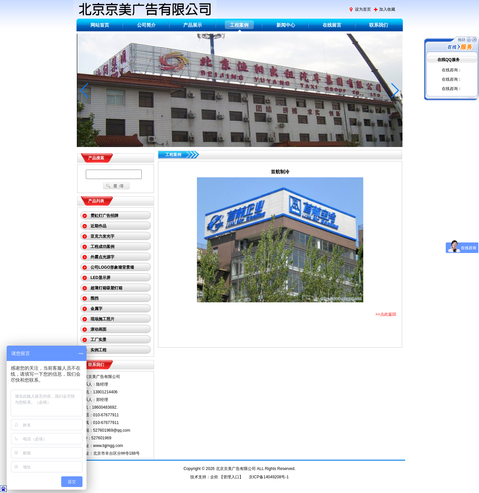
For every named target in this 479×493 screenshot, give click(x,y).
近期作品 (98, 226)
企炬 (214, 477)
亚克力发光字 (102, 236)
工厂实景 (98, 339)
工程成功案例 (102, 246)
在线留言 (332, 25)
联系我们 (378, 25)
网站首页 (99, 25)
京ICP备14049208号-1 (269, 477)
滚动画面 (98, 329)
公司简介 (146, 25)
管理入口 (231, 477)
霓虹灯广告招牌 (104, 215)
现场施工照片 (102, 319)
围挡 (94, 298)
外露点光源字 (102, 257)
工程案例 (239, 25)
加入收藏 (387, 9)
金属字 (96, 308)
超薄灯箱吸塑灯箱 (106, 288)
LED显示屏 (100, 277)
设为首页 (363, 9)
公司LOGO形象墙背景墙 (112, 267)
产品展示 (192, 25)
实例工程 (98, 350)
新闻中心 (285, 25)
